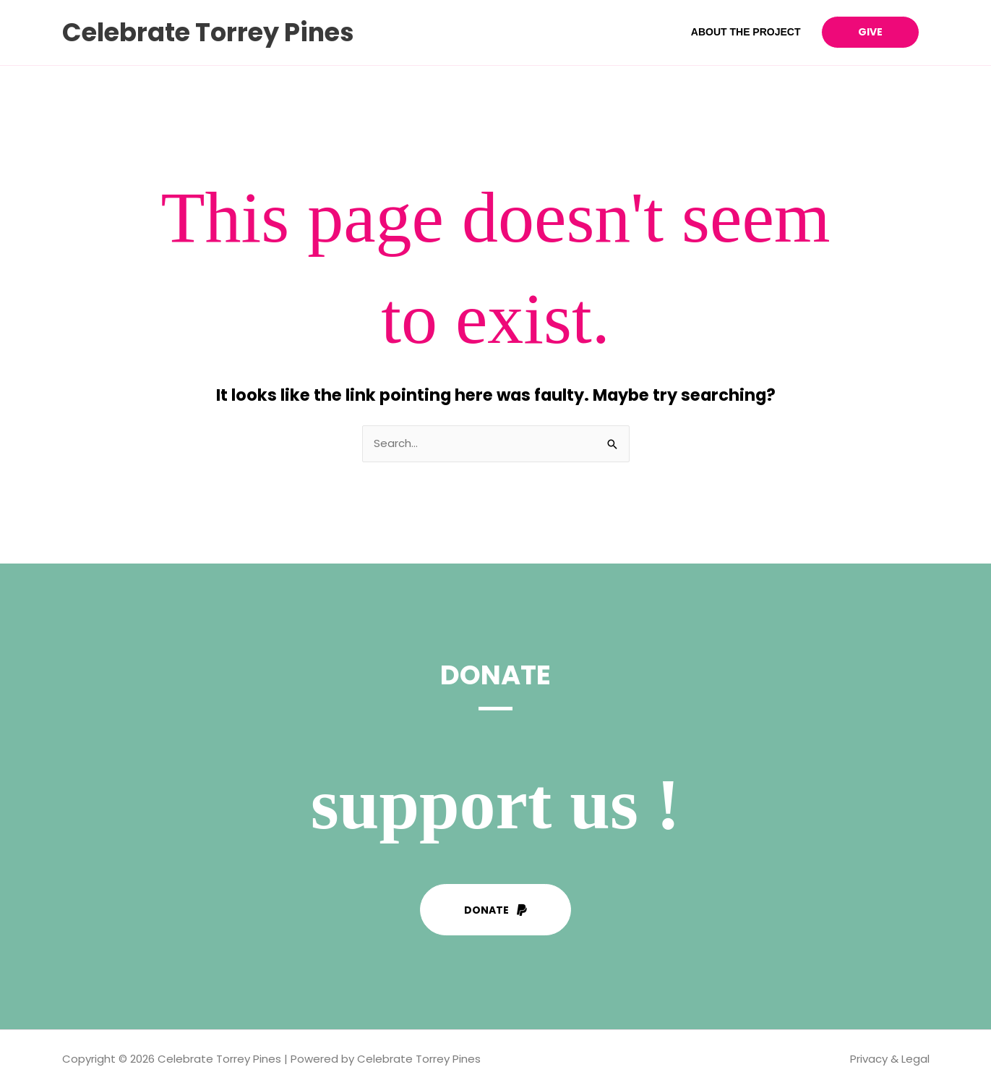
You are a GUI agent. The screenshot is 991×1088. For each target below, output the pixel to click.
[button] (495, 909)
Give (870, 32)
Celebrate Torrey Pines (208, 32)
